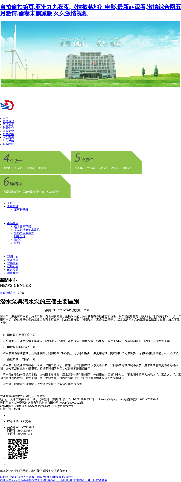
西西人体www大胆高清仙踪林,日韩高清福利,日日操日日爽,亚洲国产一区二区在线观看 (53, 480)
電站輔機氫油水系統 (27, 229)
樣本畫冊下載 (22, 226)
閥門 (17, 242)
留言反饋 (8, 140)
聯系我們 (8, 143)
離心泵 (18, 239)
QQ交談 (26, 421)
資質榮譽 (8, 130)
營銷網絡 (8, 134)
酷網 (17, 408)
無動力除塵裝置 (24, 233)
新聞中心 (8, 127)
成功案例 (8, 137)
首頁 (5, 118)
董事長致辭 (21, 209)
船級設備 (19, 236)
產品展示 (8, 124)
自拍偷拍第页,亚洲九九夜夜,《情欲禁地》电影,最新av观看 (36, 476)
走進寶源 (8, 121)
